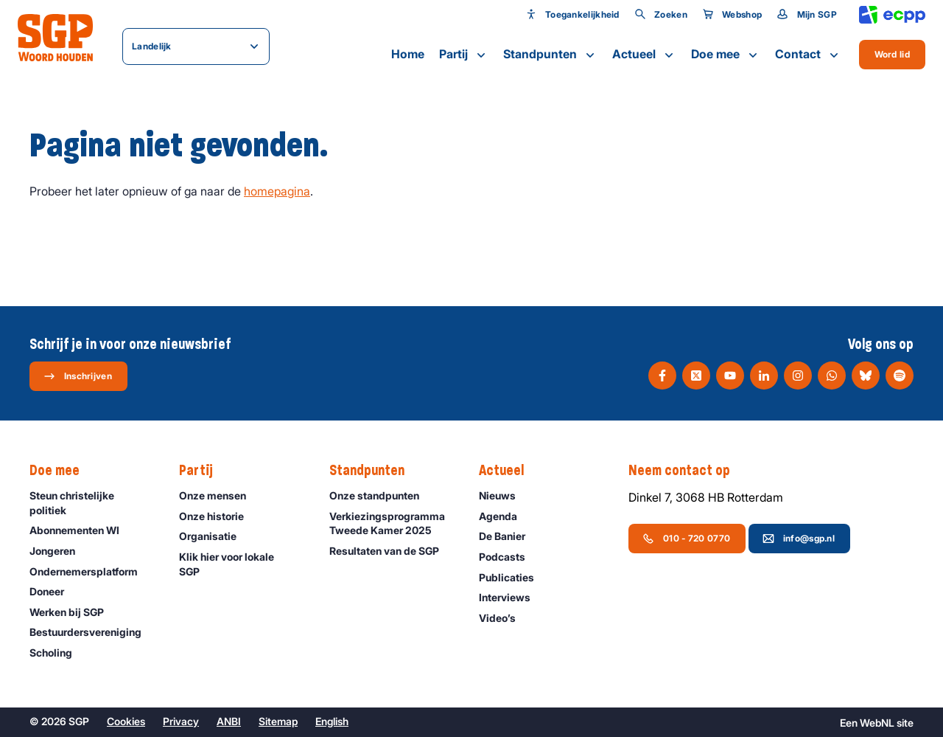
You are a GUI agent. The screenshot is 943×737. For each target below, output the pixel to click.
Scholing (57, 653)
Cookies (126, 721)
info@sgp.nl (799, 538)
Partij (463, 54)
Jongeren (58, 551)
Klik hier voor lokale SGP (241, 564)
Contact (808, 54)
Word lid (892, 54)
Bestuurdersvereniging (92, 632)
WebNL (877, 722)
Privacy (181, 721)
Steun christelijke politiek (92, 502)
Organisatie (214, 536)
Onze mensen (219, 495)
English (331, 721)
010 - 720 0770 (686, 538)
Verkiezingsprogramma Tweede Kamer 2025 (392, 523)
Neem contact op (686, 471)
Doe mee (725, 54)
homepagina (277, 191)
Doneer (53, 591)
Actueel (644, 54)
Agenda (504, 516)
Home (407, 53)
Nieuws (504, 495)
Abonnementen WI (81, 530)
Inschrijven (77, 376)
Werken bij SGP (73, 612)
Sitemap (278, 721)
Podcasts (509, 557)
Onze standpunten (380, 495)
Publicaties (513, 577)
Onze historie (218, 516)
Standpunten (550, 54)
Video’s (504, 618)
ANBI (229, 721)
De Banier (509, 536)
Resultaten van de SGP (390, 551)
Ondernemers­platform (90, 571)
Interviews (511, 597)
